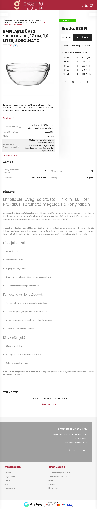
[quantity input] (66, 37)
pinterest (79, 450)
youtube (84, 450)
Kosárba (82, 37)
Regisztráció (10, 477)
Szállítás (51, 484)
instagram (74, 450)
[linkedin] (15, 45)
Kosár (7, 484)
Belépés (8, 473)
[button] (65, 82)
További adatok (10, 155)
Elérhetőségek (53, 488)
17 (92, 171)
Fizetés (51, 480)
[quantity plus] (70, 37)
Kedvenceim (10, 488)
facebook (69, 450)
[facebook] (5, 45)
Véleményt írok (48, 404)
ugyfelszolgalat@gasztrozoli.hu (74, 442)
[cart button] (91, 5)
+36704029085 (81, 438)
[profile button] (86, 5)
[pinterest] (10, 45)
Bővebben (7, 118)
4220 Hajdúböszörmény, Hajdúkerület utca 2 (70, 434)
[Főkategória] (8, 20)
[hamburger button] (5, 5)
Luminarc (50, 136)
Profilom (8, 480)
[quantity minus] (63, 37)
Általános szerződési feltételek (59, 473)
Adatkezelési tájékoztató (57, 477)
